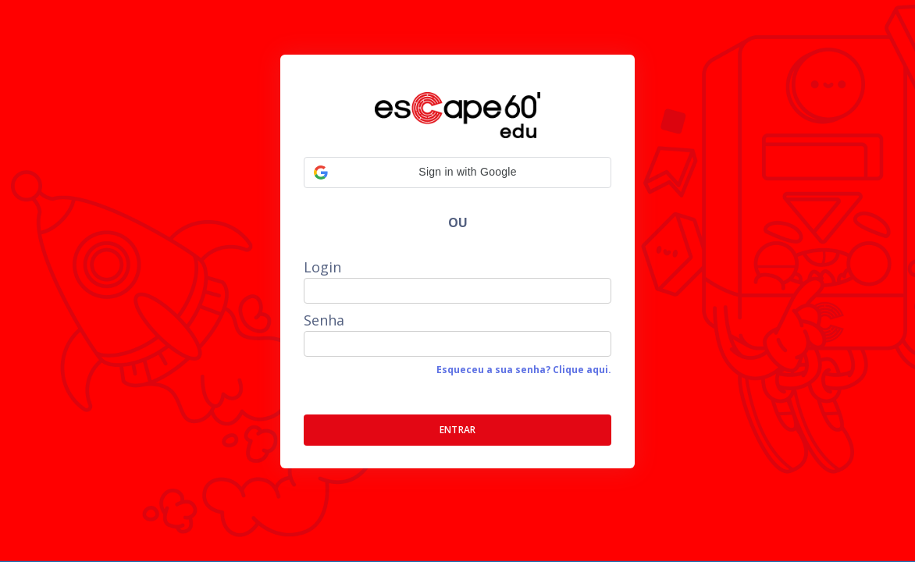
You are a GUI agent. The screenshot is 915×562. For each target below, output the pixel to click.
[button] (457, 172)
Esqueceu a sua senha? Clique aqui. (523, 369)
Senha (324, 320)
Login (322, 267)
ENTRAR (458, 429)
